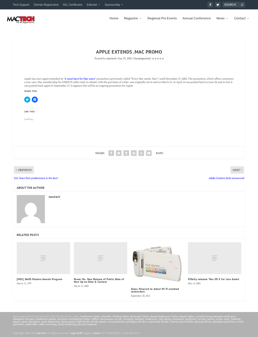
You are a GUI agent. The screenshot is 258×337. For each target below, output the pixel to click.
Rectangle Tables (139, 319)
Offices (95, 321)
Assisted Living (203, 319)
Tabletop (235, 321)
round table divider (158, 324)
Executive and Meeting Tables (73, 321)
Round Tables (186, 319)
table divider (83, 324)
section (202, 321)
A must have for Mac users (80, 81)
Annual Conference (196, 21)
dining (167, 321)
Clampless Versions (23, 321)
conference (151, 321)
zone (226, 321)
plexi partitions (203, 324)
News (220, 21)
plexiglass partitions (224, 324)
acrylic (118, 321)
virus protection (116, 324)
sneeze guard (68, 324)
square (16, 324)
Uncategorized (142, 61)
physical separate (87, 327)
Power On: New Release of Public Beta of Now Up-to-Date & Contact (99, 283)
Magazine (131, 21)
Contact (240, 21)
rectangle (128, 321)
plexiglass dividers (136, 324)
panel (24, 324)
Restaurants (107, 321)
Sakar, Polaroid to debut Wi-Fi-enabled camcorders (155, 293)
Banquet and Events (224, 319)
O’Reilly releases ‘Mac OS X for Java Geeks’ (214, 281)
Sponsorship (112, 4)
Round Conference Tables (164, 319)
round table (31, 327)
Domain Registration (46, 4)
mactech (111, 61)
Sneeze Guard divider (182, 324)
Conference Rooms (46, 321)
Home (114, 21)
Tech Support (21, 4)
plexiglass (34, 324)
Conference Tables (90, 319)
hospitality (191, 321)
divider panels (99, 324)
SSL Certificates (72, 4)
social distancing (50, 324)
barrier (211, 321)
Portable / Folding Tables (115, 319)
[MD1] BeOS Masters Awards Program (39, 281)
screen (219, 321)
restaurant (178, 321)
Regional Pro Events (162, 21)
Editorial (92, 4)
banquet (139, 321)
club (160, 321)
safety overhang (48, 327)
